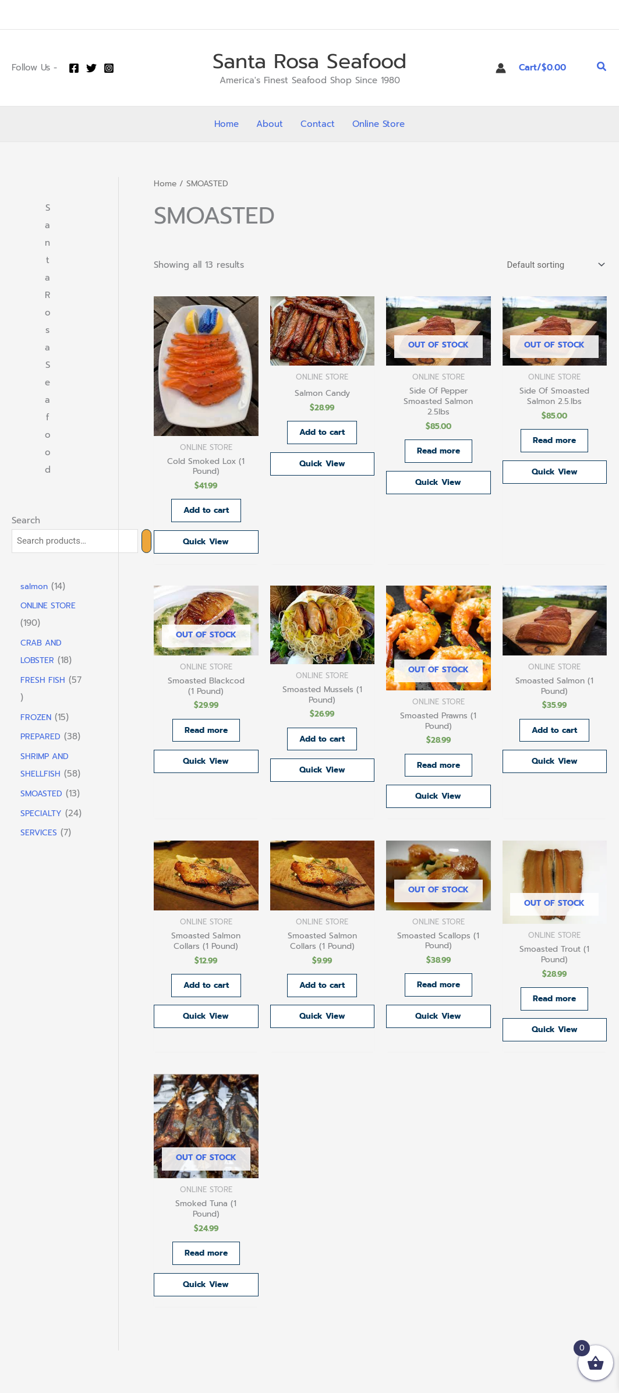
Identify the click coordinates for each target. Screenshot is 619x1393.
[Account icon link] (501, 68)
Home (165, 184)
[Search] (146, 541)
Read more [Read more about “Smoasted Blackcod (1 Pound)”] (205, 738)
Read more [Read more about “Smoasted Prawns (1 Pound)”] (438, 773)
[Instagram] (109, 68)
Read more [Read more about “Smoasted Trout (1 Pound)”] (554, 1011)
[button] (602, 67)
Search (26, 520)
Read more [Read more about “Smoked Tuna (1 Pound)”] (205, 1272)
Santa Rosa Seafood (309, 61)
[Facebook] (74, 68)
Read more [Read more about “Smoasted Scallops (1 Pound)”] (438, 998)
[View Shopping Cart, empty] (551, 68)
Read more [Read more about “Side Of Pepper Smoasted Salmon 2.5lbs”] (438, 454)
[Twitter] (91, 68)
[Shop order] (555, 265)
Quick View (206, 546)
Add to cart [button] (206, 513)
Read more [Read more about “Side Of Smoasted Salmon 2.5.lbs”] (554, 443)
